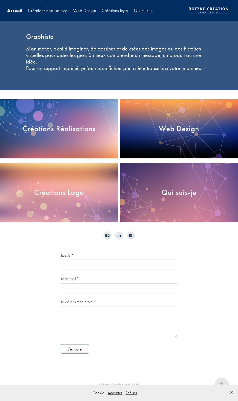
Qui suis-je (143, 10)
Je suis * (67, 256)
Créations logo (115, 10)
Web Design (84, 10)
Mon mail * (70, 279)
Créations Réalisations (47, 10)
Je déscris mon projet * (78, 302)
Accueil (14, 10)
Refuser (131, 392)
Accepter (115, 392)
